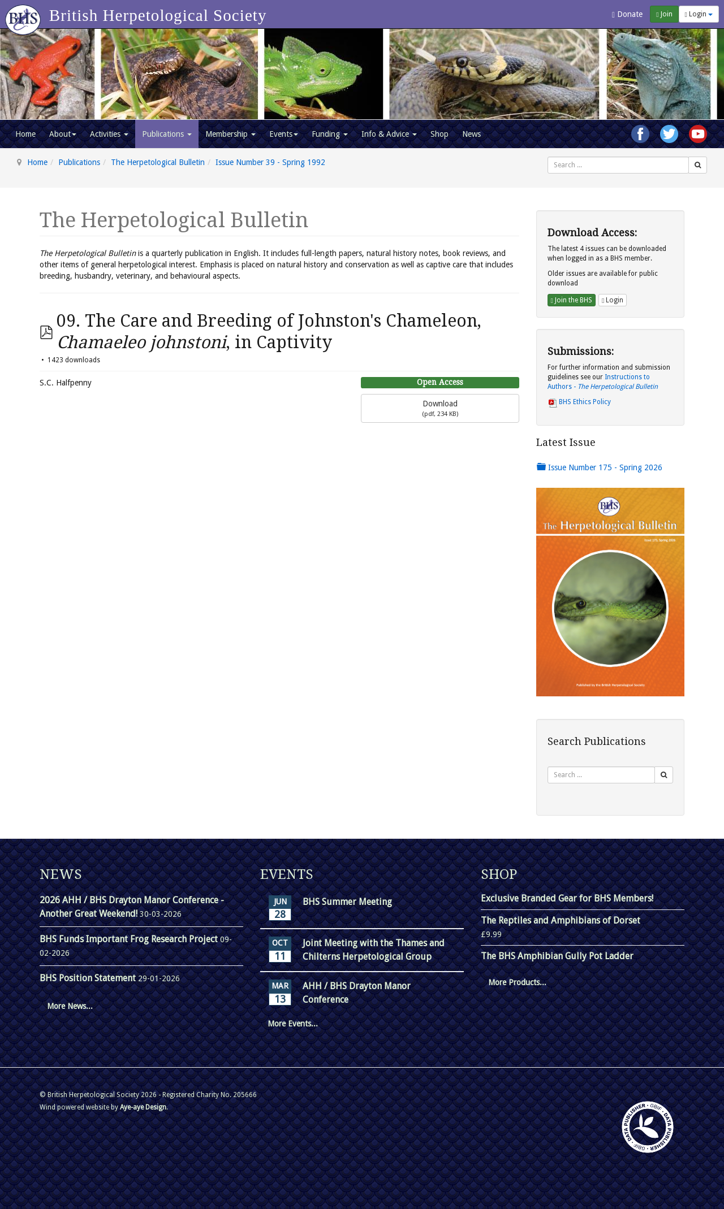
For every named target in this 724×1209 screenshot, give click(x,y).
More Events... (293, 1023)
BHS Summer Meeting (347, 901)
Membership (230, 133)
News (471, 133)
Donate (627, 14)
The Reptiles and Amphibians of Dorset (560, 920)
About (62, 133)
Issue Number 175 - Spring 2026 (599, 467)
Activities (109, 133)
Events (283, 133)
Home (25, 133)
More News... (70, 1006)
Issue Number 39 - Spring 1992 (270, 162)
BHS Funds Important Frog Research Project (130, 939)
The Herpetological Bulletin (158, 162)
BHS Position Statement (89, 978)
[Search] (697, 165)
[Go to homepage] (24, 14)
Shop (439, 133)
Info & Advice (389, 133)
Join (664, 14)
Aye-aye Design (143, 1107)
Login (699, 14)
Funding (330, 133)
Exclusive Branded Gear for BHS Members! (567, 898)
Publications (167, 133)
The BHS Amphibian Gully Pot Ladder (557, 956)
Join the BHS (571, 300)
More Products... (517, 982)
